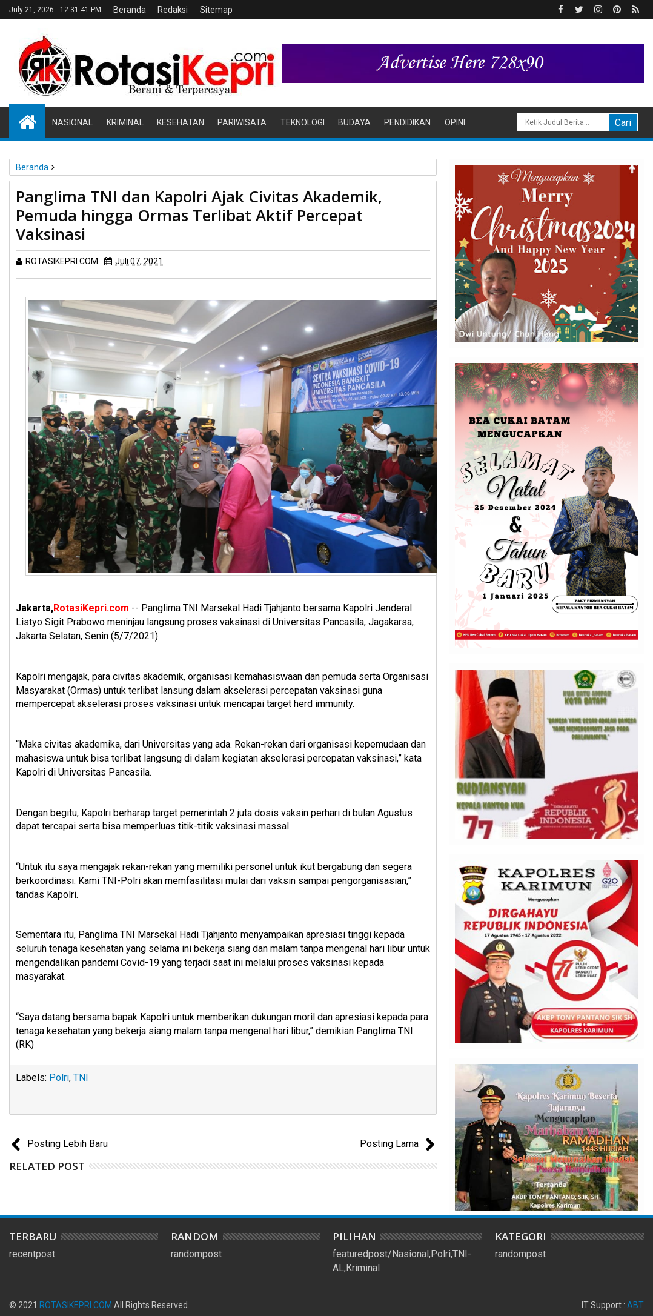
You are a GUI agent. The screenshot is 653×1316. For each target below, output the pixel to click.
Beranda (129, 10)
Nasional (72, 122)
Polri (59, 1077)
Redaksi (172, 10)
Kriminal (125, 122)
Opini (455, 122)
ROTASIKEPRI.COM (75, 1305)
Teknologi (302, 122)
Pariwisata (242, 122)
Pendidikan (407, 122)
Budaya (354, 122)
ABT (635, 1305)
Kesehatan (180, 122)
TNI (80, 1077)
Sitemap (216, 10)
